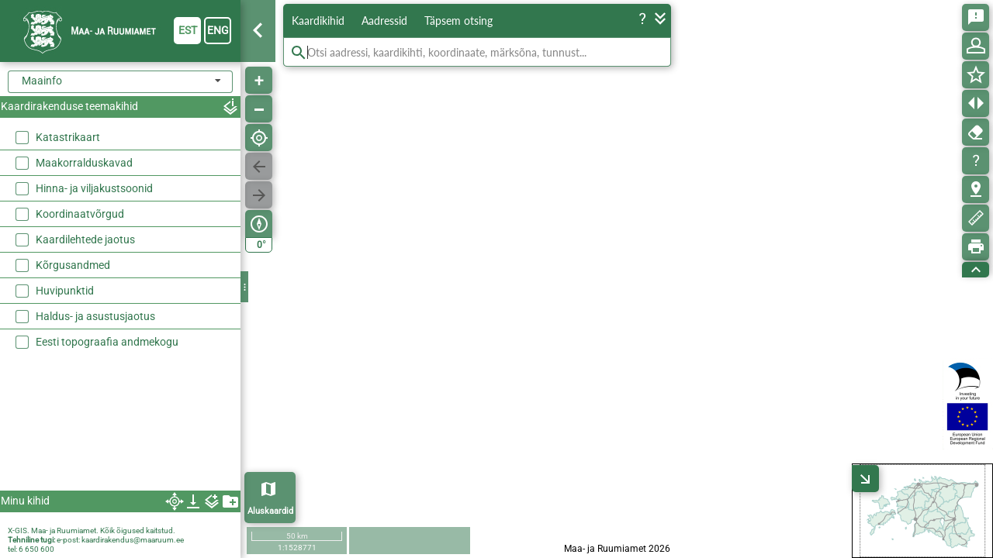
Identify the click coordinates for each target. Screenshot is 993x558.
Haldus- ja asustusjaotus (95, 316)
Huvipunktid (65, 290)
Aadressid (384, 20)
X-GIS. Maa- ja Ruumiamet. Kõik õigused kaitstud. (91, 530)
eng (218, 30)
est (187, 30)
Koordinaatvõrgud (80, 214)
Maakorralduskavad (84, 163)
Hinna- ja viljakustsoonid (94, 188)
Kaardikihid (318, 20)
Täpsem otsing (458, 20)
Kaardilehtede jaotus (85, 239)
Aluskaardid (270, 511)
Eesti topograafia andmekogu (107, 342)
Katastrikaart (68, 137)
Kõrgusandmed (73, 265)
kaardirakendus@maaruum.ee (132, 540)
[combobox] (120, 82)
